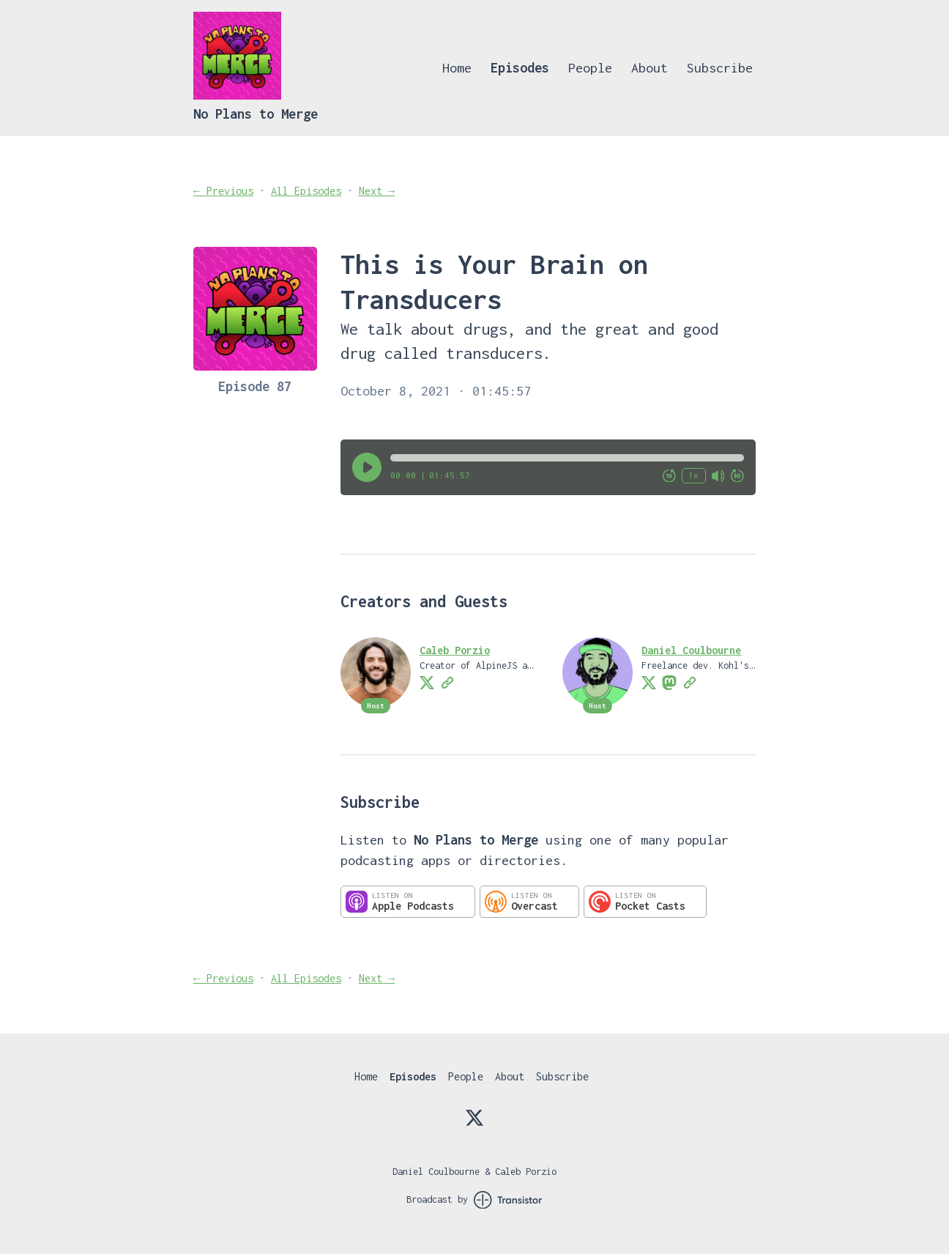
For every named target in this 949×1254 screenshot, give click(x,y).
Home (457, 67)
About (649, 67)
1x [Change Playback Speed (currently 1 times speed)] (693, 475)
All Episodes (306, 191)
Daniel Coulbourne (691, 650)
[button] (567, 457)
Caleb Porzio (455, 650)
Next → (377, 191)
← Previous (223, 191)
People (590, 67)
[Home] (237, 95)
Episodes (520, 67)
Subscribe (720, 67)
